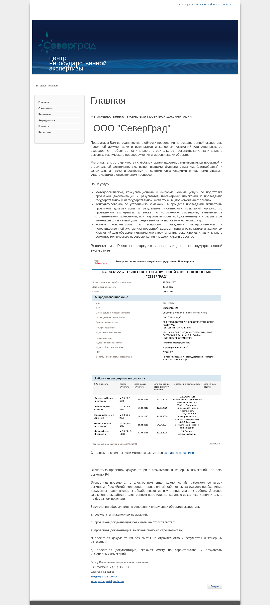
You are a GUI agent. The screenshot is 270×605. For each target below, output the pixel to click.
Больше (201, 4)
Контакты (44, 126)
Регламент (45, 114)
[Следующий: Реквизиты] (215, 586)
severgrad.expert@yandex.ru (107, 581)
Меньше (227, 4)
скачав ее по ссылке (179, 452)
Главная (44, 102)
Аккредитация (47, 120)
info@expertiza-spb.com (104, 576)
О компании (46, 108)
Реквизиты (45, 132)
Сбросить (214, 4)
